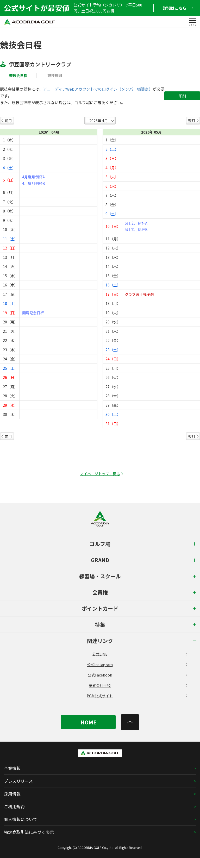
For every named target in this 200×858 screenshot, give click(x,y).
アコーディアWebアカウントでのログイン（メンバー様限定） (98, 89)
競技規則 (54, 75)
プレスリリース (18, 781)
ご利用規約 (14, 806)
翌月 (191, 120)
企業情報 (12, 768)
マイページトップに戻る (100, 473)
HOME (88, 722)
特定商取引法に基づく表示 (29, 832)
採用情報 (12, 794)
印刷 (182, 95)
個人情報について (20, 819)
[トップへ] (130, 722)
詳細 (178, 8)
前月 (8, 120)
